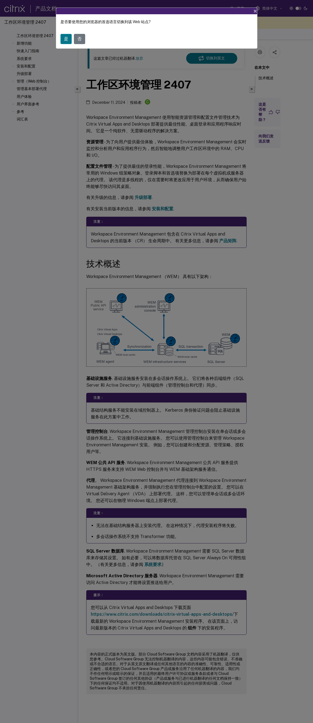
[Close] (255, 11)
